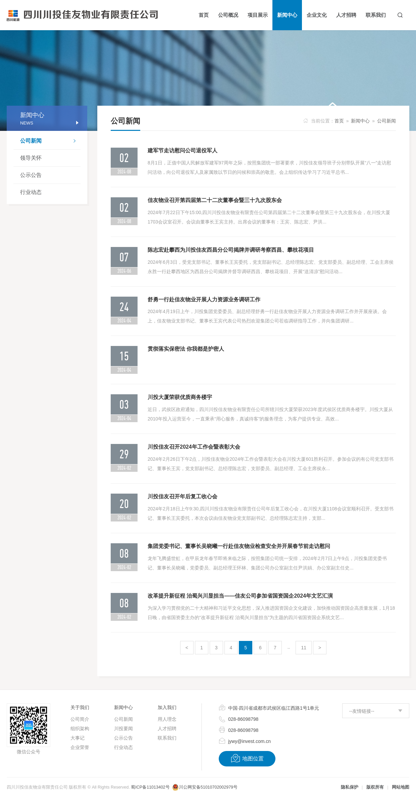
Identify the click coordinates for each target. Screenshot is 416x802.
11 (303, 647)
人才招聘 (167, 728)
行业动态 (31, 192)
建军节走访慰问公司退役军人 (182, 150)
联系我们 (167, 738)
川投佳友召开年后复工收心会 (182, 496)
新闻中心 (360, 120)
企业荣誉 (79, 747)
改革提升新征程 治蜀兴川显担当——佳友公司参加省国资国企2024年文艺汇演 (240, 596)
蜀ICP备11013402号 (150, 787)
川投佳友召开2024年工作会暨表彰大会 (194, 447)
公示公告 (31, 175)
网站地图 (400, 787)
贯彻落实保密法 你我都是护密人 (186, 349)
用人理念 (167, 719)
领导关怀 (31, 158)
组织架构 (79, 728)
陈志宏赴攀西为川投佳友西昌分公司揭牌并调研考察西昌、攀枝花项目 (231, 250)
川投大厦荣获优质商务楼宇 (180, 397)
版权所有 (375, 787)
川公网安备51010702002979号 (208, 787)
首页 (339, 120)
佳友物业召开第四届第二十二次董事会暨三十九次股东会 (215, 200)
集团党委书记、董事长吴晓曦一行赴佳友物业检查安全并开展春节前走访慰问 (239, 546)
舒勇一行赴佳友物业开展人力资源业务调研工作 (204, 299)
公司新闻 (50, 142)
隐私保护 (349, 787)
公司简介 (79, 719)
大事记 (77, 738)
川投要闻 (123, 728)
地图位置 (247, 758)
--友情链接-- (361, 711)
